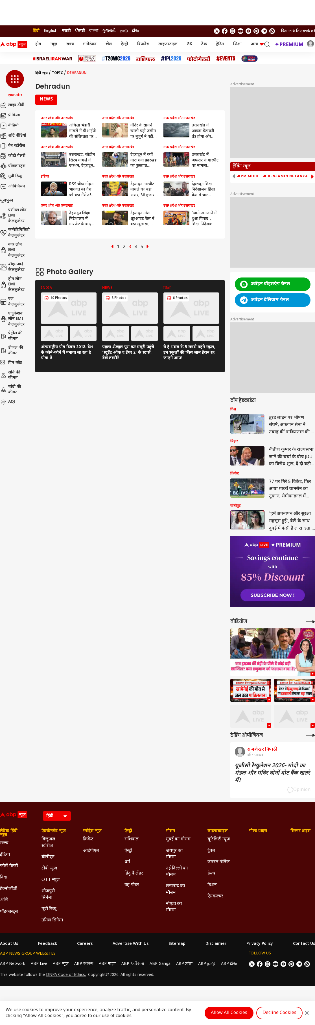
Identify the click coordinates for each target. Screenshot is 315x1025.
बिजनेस (143, 44)
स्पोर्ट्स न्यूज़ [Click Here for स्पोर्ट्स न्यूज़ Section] (92, 831)
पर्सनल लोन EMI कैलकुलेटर (13, 215)
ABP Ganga (160, 964)
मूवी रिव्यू (11, 176)
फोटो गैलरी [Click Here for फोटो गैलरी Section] (9, 866)
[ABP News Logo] (14, 44)
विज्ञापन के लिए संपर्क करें (298, 31)
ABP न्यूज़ (61, 964)
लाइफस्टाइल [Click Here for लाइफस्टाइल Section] (217, 831)
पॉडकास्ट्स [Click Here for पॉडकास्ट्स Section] (9, 912)
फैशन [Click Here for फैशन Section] (212, 885)
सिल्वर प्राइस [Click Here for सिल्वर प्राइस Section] (300, 831)
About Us (9, 944)
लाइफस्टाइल (168, 44)
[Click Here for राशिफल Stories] (145, 58)
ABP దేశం (229, 964)
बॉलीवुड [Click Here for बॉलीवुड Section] (47, 857)
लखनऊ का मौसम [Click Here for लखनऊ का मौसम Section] (175, 889)
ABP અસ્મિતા (132, 964)
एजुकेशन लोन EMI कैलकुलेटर (12, 319)
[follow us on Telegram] (264, 31)
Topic (57, 73)
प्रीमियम (10, 115)
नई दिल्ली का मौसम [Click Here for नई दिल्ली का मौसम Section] (177, 872)
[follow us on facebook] (224, 31)
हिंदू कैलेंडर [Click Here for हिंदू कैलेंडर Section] (133, 874)
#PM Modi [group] (248, 176)
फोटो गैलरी (12, 156)
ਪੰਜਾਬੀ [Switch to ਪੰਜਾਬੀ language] (80, 31)
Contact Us (304, 944)
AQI (8, 402)
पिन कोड (11, 363)
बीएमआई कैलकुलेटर (12, 267)
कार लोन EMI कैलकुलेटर (12, 250)
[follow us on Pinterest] (256, 31)
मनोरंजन (90, 44)
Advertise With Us (130, 944)
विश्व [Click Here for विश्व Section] (3, 877)
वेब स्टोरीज (12, 146)
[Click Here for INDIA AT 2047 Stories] (249, 58)
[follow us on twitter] (216, 31)
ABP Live (39, 964)
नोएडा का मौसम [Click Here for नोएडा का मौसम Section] (174, 907)
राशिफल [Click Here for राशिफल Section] (131, 839)
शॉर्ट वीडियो (13, 135)
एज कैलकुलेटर (12, 301)
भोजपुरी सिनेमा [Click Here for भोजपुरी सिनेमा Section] (48, 894)
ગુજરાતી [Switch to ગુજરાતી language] (108, 31)
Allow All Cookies (229, 1013)
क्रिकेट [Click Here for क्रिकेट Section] (88, 839)
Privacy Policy (259, 944)
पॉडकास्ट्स (12, 166)
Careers (85, 944)
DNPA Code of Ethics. (66, 975)
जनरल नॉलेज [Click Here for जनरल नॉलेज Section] (218, 862)
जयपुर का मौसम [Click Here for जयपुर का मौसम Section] (174, 854)
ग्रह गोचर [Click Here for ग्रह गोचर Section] (131, 885)
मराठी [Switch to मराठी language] (66, 31)
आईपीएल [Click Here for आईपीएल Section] (91, 851)
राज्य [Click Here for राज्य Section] (4, 843)
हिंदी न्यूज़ (41, 73)
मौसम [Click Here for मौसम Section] (170, 831)
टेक (204, 44)
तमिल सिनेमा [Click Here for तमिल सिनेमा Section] (52, 920)
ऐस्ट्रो (124, 44)
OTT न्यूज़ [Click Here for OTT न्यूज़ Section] (50, 880)
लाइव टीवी (12, 105)
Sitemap (177, 944)
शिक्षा (237, 44)
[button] (14, 84)
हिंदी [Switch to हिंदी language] (36, 31)
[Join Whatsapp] (272, 31)
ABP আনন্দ (83, 964)
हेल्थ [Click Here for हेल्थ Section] (211, 874)
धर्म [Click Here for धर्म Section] (127, 862)
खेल (109, 44)
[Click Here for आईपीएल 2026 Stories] (171, 58)
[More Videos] (310, 622)
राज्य (70, 44)
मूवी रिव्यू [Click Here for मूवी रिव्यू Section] (48, 909)
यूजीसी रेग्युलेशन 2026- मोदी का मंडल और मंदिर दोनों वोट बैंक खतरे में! (272, 773)
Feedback (47, 944)
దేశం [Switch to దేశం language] (135, 31)
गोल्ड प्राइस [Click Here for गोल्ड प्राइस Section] (258, 831)
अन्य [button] (257, 44)
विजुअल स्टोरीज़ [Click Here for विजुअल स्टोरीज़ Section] (48, 842)
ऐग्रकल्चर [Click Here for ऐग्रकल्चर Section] (215, 896)
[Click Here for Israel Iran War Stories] (53, 58)
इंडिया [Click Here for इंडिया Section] (5, 855)
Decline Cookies (279, 1013)
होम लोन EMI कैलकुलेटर (12, 284)
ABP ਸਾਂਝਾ (184, 964)
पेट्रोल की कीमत (11, 336)
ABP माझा (107, 964)
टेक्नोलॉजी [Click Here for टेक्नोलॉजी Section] (8, 889)
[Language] (57, 816)
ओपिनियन (12, 186)
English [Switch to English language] (51, 31)
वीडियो (9, 125)
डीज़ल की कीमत (11, 350)
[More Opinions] (310, 735)
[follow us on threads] (232, 31)
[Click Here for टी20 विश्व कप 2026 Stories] (116, 58)
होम (38, 44)
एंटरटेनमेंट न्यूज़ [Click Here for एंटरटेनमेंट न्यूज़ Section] (53, 831)
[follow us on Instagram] (248, 31)
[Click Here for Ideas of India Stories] (87, 58)
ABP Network (12, 964)
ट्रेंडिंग (220, 44)
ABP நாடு (206, 964)
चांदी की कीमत (10, 389)
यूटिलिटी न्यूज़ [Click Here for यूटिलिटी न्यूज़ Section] (218, 839)
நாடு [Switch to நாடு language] (124, 31)
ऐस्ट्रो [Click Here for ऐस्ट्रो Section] (128, 831)
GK (189, 44)
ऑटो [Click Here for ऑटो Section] (4, 900)
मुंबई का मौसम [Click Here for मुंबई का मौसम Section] (178, 839)
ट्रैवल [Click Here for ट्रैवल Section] (211, 851)
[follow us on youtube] (240, 31)
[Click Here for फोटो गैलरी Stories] (199, 58)
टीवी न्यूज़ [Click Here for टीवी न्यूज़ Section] (49, 868)
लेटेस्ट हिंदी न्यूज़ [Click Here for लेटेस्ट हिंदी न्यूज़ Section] (9, 833)
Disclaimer (215, 944)
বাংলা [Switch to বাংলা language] (93, 31)
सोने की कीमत (10, 375)
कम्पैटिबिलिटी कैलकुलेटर (15, 232)
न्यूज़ (53, 44)
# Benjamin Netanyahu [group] (288, 176)
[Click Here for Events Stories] (225, 58)
